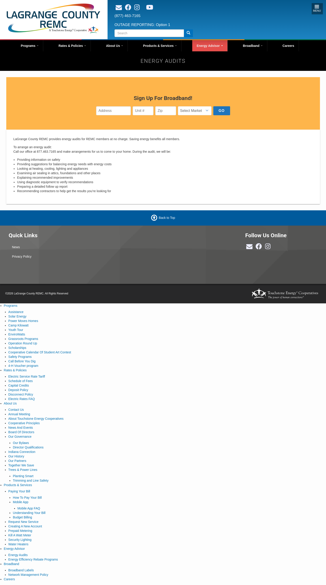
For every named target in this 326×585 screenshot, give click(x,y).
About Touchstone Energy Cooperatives (35, 418)
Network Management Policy (28, 574)
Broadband (253, 46)
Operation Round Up (22, 343)
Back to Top (167, 218)
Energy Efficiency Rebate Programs (33, 559)
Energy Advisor (210, 46)
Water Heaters (18, 544)
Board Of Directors (21, 432)
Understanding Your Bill (29, 513)
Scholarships (17, 348)
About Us (114, 46)
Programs (30, 46)
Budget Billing (22, 517)
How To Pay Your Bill (27, 497)
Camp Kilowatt (18, 325)
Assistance (16, 312)
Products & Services (160, 46)
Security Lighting (20, 540)
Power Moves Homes (23, 321)
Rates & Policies (72, 46)
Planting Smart (23, 476)
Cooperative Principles (24, 423)
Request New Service (23, 522)
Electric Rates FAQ (21, 399)
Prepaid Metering (20, 531)
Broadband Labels (21, 570)
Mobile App (20, 502)
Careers (288, 46)
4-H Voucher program (23, 366)
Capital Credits (18, 385)
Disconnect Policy (20, 394)
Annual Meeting (19, 414)
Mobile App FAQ (28, 508)
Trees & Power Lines (22, 470)
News (16, 247)
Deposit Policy (18, 390)
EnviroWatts (16, 334)
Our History (16, 456)
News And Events (20, 427)
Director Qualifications (28, 447)
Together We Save (21, 465)
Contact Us (16, 409)
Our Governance (20, 436)
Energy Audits (18, 555)
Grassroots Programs (23, 339)
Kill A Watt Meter (19, 535)
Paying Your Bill (19, 491)
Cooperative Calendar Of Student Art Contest (39, 352)
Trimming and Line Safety (30, 480)
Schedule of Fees (20, 381)
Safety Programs (20, 357)
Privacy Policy (21, 256)
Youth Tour (15, 330)
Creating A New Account (25, 526)
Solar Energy (17, 316)
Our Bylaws (21, 443)
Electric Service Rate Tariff (26, 376)
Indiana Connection (21, 452)
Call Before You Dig (21, 361)
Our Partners (17, 461)
